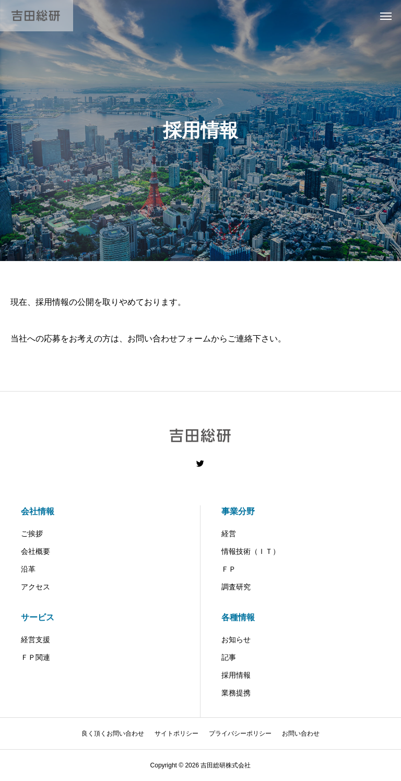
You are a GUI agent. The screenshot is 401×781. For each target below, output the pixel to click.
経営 (228, 533)
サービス (37, 617)
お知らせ (236, 639)
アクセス (35, 587)
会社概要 (35, 551)
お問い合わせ (301, 733)
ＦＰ (228, 569)
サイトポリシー (176, 733)
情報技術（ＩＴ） (250, 551)
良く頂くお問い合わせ (112, 733)
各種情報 (238, 617)
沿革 (28, 569)
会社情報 (37, 511)
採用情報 (236, 675)
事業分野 (238, 511)
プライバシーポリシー (240, 733)
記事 (228, 657)
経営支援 (35, 639)
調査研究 (236, 587)
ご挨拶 (32, 533)
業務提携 (236, 693)
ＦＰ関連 (35, 657)
